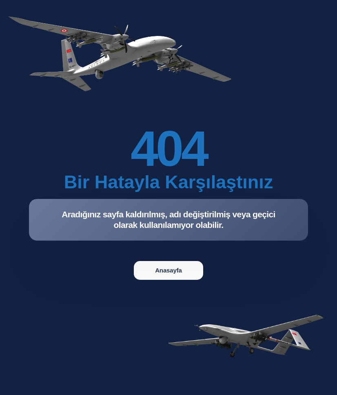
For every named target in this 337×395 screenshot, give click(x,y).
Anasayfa (168, 270)
